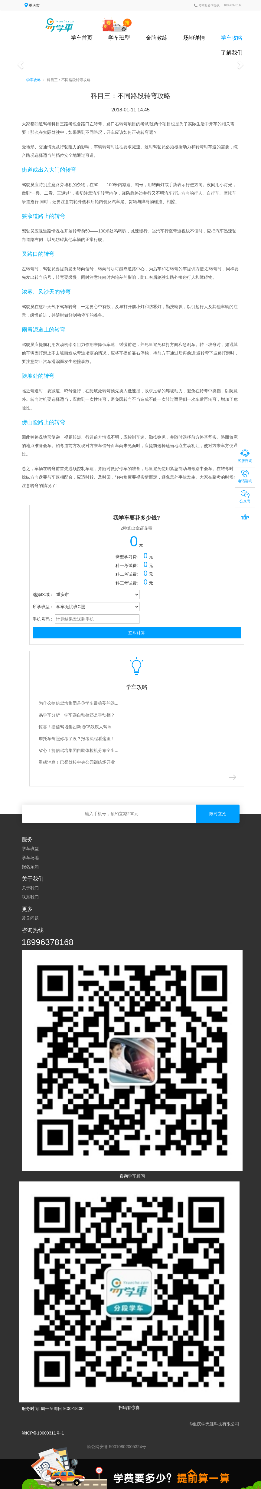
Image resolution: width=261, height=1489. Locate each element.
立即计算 (136, 632)
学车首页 (82, 38)
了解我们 (232, 53)
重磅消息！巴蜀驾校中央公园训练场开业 (77, 762)
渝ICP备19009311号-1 (43, 1433)
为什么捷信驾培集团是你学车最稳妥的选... (79, 703)
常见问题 (30, 918)
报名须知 (30, 866)
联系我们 (30, 896)
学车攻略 (232, 38)
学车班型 (119, 38)
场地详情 (194, 38)
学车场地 (30, 857)
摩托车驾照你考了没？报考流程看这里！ (77, 738)
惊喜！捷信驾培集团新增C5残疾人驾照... (77, 726)
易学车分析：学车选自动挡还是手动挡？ (77, 715)
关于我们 (30, 887)
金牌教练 (157, 38)
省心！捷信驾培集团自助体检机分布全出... (79, 750)
